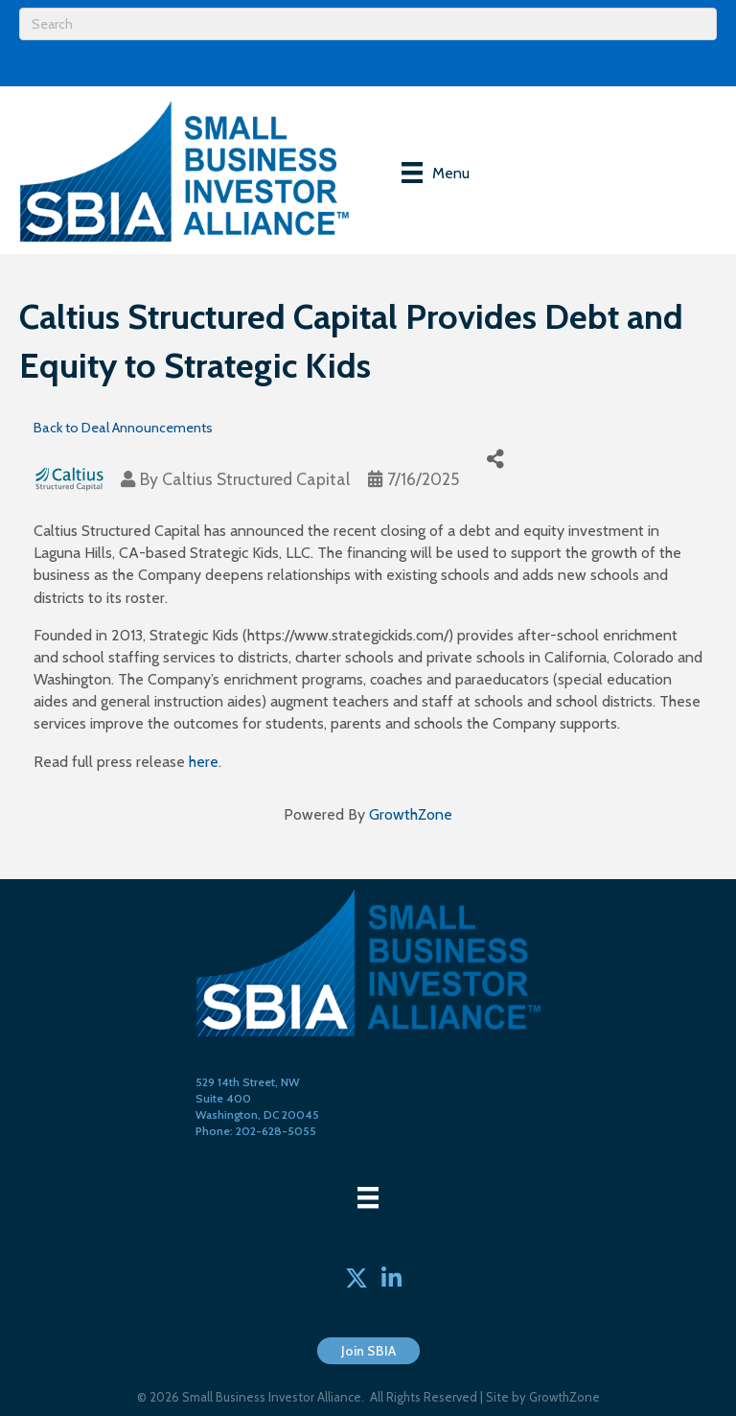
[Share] (495, 459)
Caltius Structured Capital (256, 479)
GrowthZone (410, 814)
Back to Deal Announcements (123, 427)
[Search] (368, 24)
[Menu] (435, 172)
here (203, 762)
